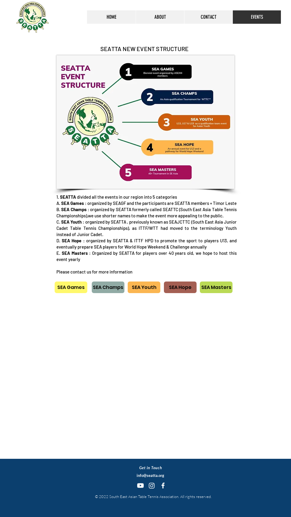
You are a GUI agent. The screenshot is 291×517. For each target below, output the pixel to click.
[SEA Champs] (108, 287)
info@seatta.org (150, 475)
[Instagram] (152, 485)
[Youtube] (140, 485)
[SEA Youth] (144, 287)
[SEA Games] (71, 287)
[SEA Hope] (180, 287)
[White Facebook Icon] (163, 485)
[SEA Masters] (216, 287)
